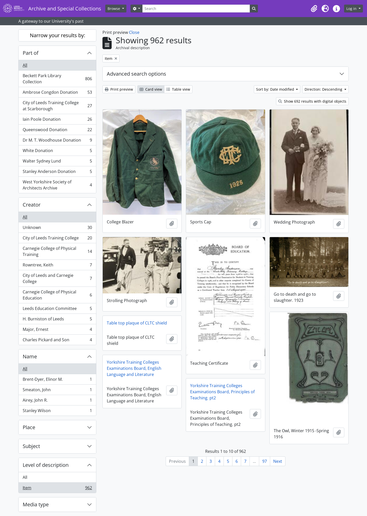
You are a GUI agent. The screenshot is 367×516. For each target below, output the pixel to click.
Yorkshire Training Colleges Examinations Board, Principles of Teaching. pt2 (222, 392)
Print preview (119, 89)
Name (30, 356)
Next (277, 461)
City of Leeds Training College (57, 239)
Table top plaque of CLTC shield (137, 323)
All (25, 65)
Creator (32, 204)
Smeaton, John (57, 391)
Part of (30, 52)
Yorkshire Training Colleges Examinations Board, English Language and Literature (134, 368)
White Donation (57, 151)
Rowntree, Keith (57, 266)
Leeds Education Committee (57, 309)
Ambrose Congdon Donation (57, 93)
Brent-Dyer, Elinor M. (57, 380)
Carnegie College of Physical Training (57, 251)
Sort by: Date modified (275, 89)
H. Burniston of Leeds (57, 320)
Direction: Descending (324, 89)
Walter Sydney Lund (57, 162)
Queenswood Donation (57, 131)
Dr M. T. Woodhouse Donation (57, 141)
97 (264, 461)
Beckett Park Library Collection (57, 79)
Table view (178, 89)
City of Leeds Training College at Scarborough (57, 106)
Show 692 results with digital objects (312, 101)
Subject (31, 446)
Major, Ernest (57, 330)
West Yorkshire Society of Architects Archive (57, 185)
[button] (314, 8)
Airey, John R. (57, 401)
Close (134, 32)
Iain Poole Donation (57, 120)
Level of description (46, 464)
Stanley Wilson (57, 412)
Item (57, 489)
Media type (36, 504)
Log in (352, 8)
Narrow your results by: (57, 35)
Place (29, 427)
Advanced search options (136, 73)
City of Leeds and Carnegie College (57, 278)
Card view (151, 89)
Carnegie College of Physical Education (57, 295)
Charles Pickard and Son (57, 341)
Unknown (57, 228)
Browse (114, 8)
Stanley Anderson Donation (57, 172)
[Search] (196, 8)
